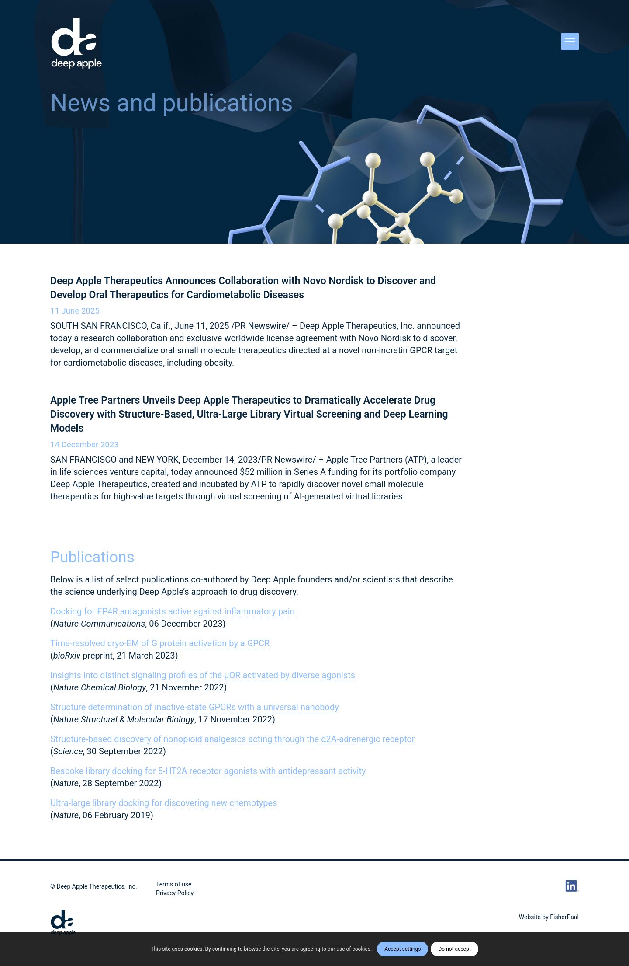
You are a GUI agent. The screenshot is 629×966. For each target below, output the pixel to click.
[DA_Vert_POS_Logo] (76, 43)
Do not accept (454, 949)
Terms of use (174, 884)
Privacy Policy (175, 892)
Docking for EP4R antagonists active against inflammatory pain (172, 611)
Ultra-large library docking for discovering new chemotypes (163, 803)
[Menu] (567, 43)
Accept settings (402, 949)
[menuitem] (567, 43)
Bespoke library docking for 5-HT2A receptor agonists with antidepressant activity (208, 771)
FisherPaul (564, 917)
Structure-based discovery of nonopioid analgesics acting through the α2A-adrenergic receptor (232, 739)
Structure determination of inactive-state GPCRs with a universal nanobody (194, 707)
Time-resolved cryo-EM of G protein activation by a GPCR (160, 643)
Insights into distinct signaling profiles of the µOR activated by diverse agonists (202, 675)
